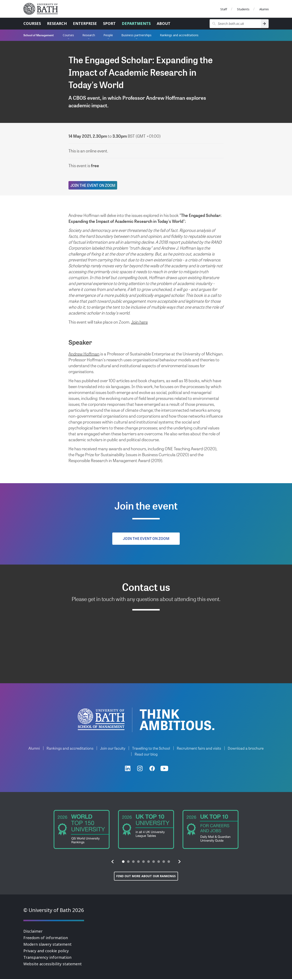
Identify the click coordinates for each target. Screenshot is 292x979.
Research (57, 23)
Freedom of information (45, 937)
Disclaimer (33, 931)
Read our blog (146, 754)
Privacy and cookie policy (46, 950)
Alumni (264, 9)
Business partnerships (136, 35)
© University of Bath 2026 (53, 909)
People (108, 35)
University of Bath (42, 9)
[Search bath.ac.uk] (235, 23)
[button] (112, 861)
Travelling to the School (151, 748)
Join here (139, 322)
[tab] (123, 861)
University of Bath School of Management (101, 719)
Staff (223, 9)
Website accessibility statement (52, 963)
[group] (82, 829)
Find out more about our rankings (146, 876)
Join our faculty (112, 748)
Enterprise (85, 23)
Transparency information (47, 957)
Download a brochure (246, 748)
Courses (32, 23)
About (163, 23)
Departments (136, 23)
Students (243, 9)
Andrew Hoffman (83, 353)
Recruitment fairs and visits (199, 748)
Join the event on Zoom (92, 185)
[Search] (265, 23)
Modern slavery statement (47, 944)
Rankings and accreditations (179, 35)
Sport (109, 23)
